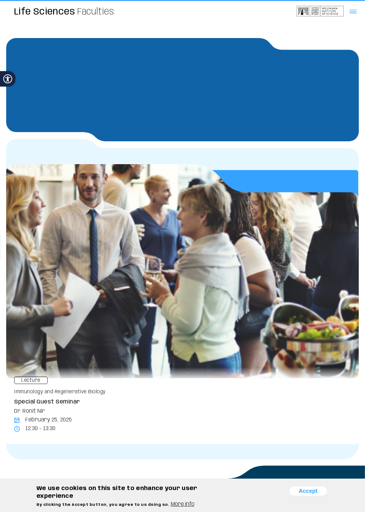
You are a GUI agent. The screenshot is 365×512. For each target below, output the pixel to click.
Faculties (64, 12)
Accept (308, 491)
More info (182, 504)
